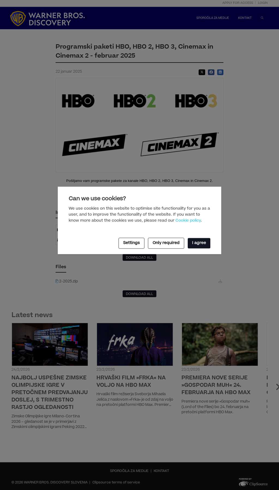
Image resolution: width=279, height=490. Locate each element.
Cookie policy (188, 221)
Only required (166, 243)
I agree (199, 243)
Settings (131, 243)
